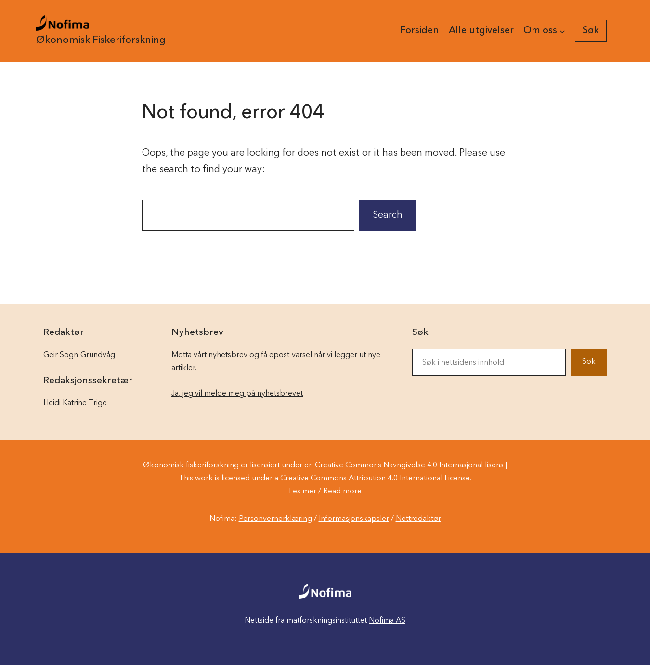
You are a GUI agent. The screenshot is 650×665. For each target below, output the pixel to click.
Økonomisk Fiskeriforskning (101, 40)
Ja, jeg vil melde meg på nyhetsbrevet (237, 394)
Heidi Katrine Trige (75, 403)
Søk (589, 362)
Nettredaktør (418, 519)
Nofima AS (387, 621)
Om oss (540, 31)
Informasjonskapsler (354, 519)
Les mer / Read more (325, 491)
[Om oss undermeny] (562, 31)
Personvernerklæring (275, 519)
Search (388, 215)
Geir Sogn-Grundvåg (79, 355)
